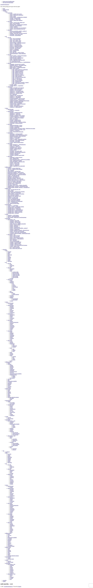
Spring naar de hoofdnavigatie (8, 1)
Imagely (19, 586)
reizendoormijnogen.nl (4, 4)
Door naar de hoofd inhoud (8, 2)
